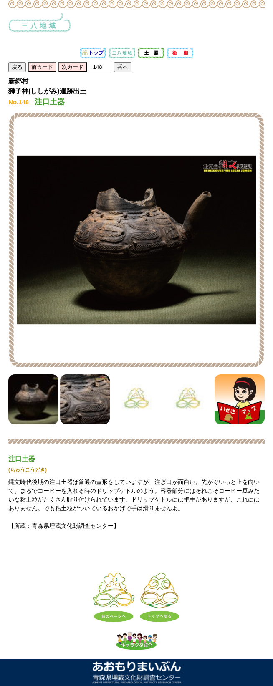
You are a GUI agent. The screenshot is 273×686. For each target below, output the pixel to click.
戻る (17, 67)
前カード (42, 67)
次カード (72, 67)
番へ (122, 67)
